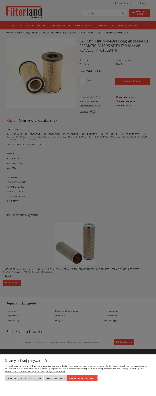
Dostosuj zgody (55, 378)
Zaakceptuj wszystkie (82, 378)
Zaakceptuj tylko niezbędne (24, 378)
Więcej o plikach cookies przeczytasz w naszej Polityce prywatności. (35, 371)
